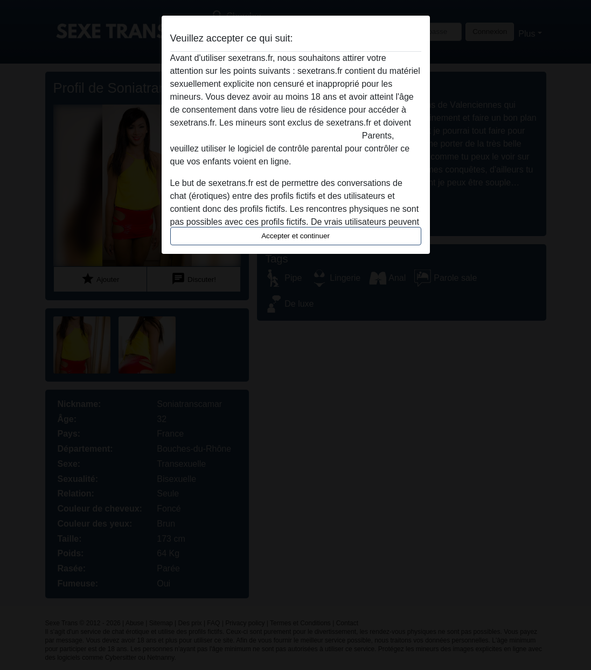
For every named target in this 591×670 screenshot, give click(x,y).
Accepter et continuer (295, 236)
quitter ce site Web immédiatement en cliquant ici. (265, 135)
